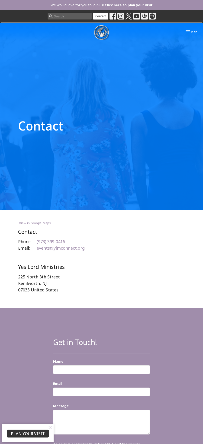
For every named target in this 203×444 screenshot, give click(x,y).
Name (58, 361)
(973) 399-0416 (51, 241)
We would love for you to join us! (102, 5)
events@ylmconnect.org (61, 248)
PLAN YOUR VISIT (28, 433)
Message (61, 405)
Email (57, 383)
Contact (100, 16)
